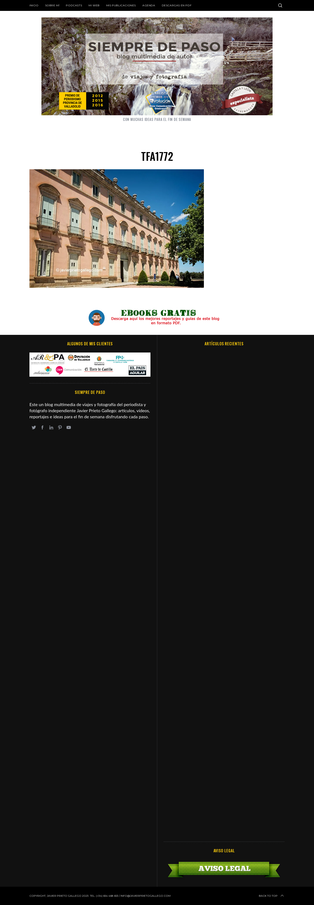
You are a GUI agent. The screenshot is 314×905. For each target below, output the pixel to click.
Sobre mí (52, 5)
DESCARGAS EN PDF (177, 5)
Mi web (94, 5)
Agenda (148, 5)
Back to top (272, 895)
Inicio (34, 5)
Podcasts (74, 5)
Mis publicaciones (121, 5)
